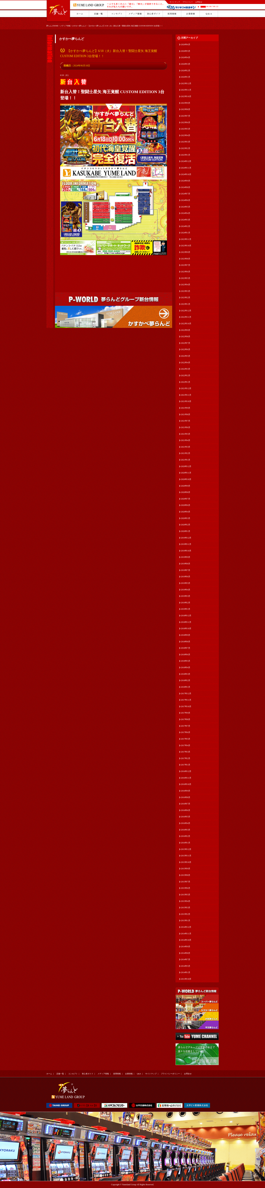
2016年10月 (186, 784)
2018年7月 (185, 648)
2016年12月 (186, 771)
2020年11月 (186, 473)
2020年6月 (185, 505)
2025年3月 (185, 142)
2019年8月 (185, 563)
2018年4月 (185, 667)
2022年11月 (186, 317)
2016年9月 (185, 791)
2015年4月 (185, 901)
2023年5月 (185, 278)
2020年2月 (185, 524)
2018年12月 (186, 615)
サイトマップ (175, 2)
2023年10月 (186, 245)
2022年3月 (185, 369)
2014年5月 (185, 966)
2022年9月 (185, 330)
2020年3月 (185, 518)
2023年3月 (185, 291)
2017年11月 (186, 700)
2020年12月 (186, 466)
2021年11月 (186, 395)
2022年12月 (186, 310)
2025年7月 (185, 116)
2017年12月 (186, 693)
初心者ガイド (87, 1074)
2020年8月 (185, 492)
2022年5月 (185, 356)
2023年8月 (185, 259)
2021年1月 (185, 460)
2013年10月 (186, 979)
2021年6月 (185, 427)
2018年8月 (185, 641)
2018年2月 (185, 680)
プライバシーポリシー (170, 1074)
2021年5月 (185, 434)
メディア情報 (65, 26)
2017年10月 (186, 706)
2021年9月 (185, 408)
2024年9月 (185, 181)
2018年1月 (185, 687)
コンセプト (73, 1074)
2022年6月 (185, 349)
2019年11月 (186, 544)
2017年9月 (185, 713)
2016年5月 (185, 816)
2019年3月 (185, 596)
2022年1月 (185, 382)
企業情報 (129, 1074)
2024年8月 (185, 187)
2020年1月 (185, 531)
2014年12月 (186, 927)
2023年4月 (185, 284)
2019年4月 (185, 589)
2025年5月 (185, 129)
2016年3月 (185, 830)
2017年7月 (185, 726)
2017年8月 (185, 719)
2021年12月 (186, 388)
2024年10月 (186, 174)
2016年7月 (185, 804)
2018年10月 (186, 628)
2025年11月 (186, 90)
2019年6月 (185, 576)
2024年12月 (186, 161)
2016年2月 (185, 836)
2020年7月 (185, 499)
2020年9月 (185, 486)
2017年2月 (185, 758)
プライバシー (187, 2)
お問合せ (198, 2)
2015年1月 (185, 920)
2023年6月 (185, 271)
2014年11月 (186, 933)
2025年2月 (185, 148)
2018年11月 (186, 622)
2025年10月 (186, 96)
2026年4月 (185, 57)
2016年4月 (185, 823)
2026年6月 (185, 44)
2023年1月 (185, 304)
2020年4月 (185, 512)
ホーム (49, 1074)
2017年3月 (185, 752)
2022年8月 (185, 336)
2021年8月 (185, 414)
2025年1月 (185, 155)
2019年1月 (185, 609)
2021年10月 (186, 401)
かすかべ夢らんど (79, 26)
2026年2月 (185, 70)
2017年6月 (185, 732)
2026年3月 (185, 64)
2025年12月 (186, 83)
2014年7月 (185, 959)
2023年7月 (185, 265)
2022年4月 (185, 362)
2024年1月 (185, 232)
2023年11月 (186, 239)
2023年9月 (185, 252)
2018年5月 (185, 661)
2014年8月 (185, 953)
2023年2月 (185, 297)
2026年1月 (185, 77)
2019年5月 (185, 583)
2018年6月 (185, 654)
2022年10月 (186, 323)
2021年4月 (185, 440)
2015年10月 (186, 862)
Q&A (139, 1074)
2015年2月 (185, 914)
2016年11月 (186, 778)
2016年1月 (185, 843)
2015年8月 (185, 875)
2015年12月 (186, 849)
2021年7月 (185, 421)
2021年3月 (185, 447)
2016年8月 (185, 797)
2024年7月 (185, 193)
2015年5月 (185, 894)
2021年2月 (185, 453)
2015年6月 (185, 888)
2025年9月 (185, 103)
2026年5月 (185, 51)
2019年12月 (186, 538)
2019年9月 (185, 557)
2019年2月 (185, 602)
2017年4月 (185, 745)
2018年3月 (185, 674)
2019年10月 (186, 551)
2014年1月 (185, 972)
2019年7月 (185, 570)
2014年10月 (186, 940)
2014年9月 (185, 946)
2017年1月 (185, 765)
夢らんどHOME (52, 26)
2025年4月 (185, 135)
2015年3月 (185, 907)
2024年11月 (186, 168)
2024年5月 (185, 207)
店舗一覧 (60, 1074)
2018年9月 (185, 635)
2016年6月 (185, 810)
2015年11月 (186, 855)
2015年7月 (185, 881)
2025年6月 (185, 122)
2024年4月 (185, 213)
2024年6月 (185, 200)
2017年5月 (185, 739)
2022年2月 (185, 375)
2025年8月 (185, 109)
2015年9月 (185, 868)
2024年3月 (185, 220)
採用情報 (117, 1074)
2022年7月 (185, 343)
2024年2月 (185, 226)
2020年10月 (186, 479)
